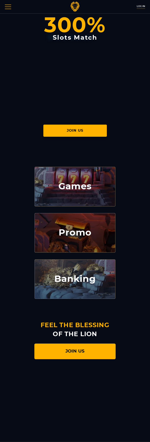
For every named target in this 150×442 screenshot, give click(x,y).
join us (75, 351)
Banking (75, 279)
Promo (75, 232)
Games (75, 186)
